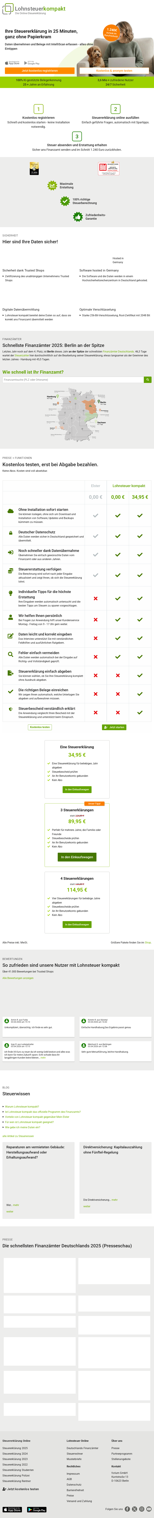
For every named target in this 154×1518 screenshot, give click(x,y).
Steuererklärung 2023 (15, 1459)
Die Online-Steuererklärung (30, 13)
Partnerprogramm (121, 1453)
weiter (9, 1211)
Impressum (73, 1473)
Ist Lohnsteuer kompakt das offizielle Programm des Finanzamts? (43, 1111)
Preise (70, 1495)
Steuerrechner (75, 1453)
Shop (148, 942)
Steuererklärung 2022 (15, 1464)
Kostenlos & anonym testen (114, 70)
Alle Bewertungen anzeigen (18, 978)
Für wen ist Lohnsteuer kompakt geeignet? (29, 1122)
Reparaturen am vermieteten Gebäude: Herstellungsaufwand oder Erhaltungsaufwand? (35, 1152)
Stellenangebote (120, 1459)
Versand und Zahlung (79, 1501)
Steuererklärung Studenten (18, 1470)
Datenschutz (74, 1484)
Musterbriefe (74, 1459)
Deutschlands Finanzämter (82, 1448)
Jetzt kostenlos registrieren (40, 70)
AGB (69, 1479)
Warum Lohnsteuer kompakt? (22, 1106)
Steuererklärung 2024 (15, 1453)
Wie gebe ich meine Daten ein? (22, 1127)
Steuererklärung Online (16, 1440)
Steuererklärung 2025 (15, 1448)
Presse (115, 1448)
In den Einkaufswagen (77, 789)
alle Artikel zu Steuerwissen (18, 1136)
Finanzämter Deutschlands (118, 351)
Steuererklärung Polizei (16, 1475)
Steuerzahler (22, 355)
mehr (43, 1057)
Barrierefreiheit (75, 1490)
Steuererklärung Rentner (16, 1481)
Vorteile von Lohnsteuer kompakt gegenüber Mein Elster (37, 1116)
